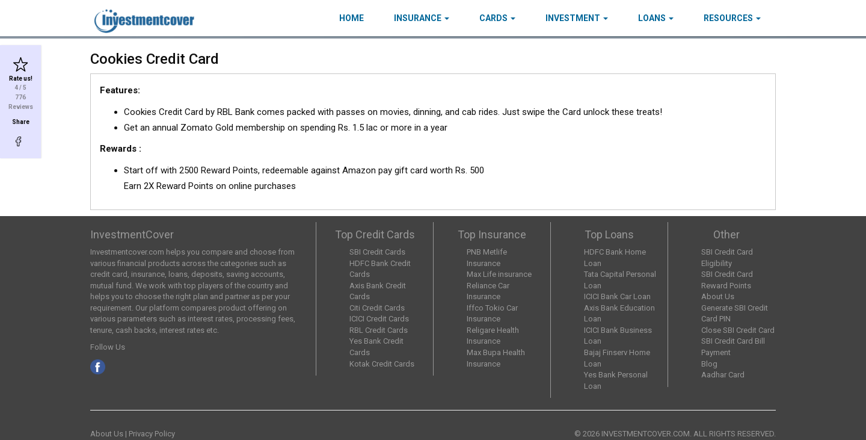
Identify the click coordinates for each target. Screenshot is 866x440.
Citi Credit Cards (377, 307)
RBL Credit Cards (378, 330)
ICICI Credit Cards (379, 318)
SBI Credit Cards (377, 251)
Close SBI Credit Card (738, 330)
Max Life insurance (499, 274)
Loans (656, 18)
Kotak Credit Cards (381, 363)
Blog (709, 363)
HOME (351, 18)
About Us (717, 296)
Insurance (421, 18)
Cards (497, 18)
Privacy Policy (152, 433)
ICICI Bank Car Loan (617, 296)
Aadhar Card (723, 374)
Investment (576, 18)
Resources (732, 18)
